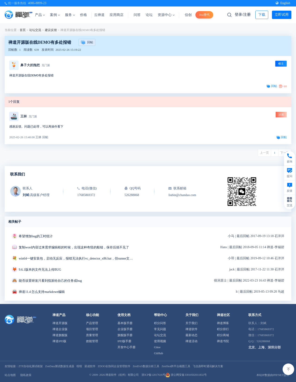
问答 (137, 15)
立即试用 (282, 14)
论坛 (149, 15)
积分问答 (160, 323)
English (283, 3)
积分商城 (223, 335)
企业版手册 (125, 329)
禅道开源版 (60, 323)
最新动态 (191, 335)
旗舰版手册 (125, 335)
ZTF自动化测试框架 (30, 366)
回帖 (87, 43)
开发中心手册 (126, 347)
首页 (23, 30)
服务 (70, 15)
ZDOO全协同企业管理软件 (114, 366)
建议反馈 (51, 30)
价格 (83, 15)
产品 (40, 15)
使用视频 (160, 341)
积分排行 (223, 329)
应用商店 (116, 15)
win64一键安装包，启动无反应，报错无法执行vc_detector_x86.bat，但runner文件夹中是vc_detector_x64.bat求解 (76, 258)
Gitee (157, 347)
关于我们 (191, 323)
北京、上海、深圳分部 (264, 347)
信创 (188, 15)
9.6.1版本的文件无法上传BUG (40, 269)
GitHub (158, 353)
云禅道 (99, 15)
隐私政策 (25, 375)
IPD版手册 (124, 341)
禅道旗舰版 (60, 335)
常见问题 (160, 329)
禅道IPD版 (59, 341)
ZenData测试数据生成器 (59, 366)
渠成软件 (90, 366)
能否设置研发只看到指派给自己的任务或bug (50, 280)
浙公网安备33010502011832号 (186, 374)
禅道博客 (223, 323)
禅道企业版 (60, 329)
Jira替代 (204, 14)
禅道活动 (191, 341)
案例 (55, 15)
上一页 (264, 152)
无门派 (46, 65)
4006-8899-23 (37, 3)
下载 (261, 14)
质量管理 (92, 335)
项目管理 (92, 329)
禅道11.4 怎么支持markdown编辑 (42, 292)
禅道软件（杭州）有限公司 (122, 374)
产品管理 (92, 323)
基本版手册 (125, 323)
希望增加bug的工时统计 (36, 236)
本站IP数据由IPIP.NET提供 (272, 375)
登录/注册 (242, 14)
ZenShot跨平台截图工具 (176, 366)
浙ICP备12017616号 (153, 374)
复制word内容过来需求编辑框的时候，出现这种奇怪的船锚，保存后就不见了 (74, 247)
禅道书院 (223, 341)
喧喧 (79, 366)
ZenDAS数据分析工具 (146, 366)
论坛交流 (35, 30)
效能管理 (92, 341)
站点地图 (10, 375)
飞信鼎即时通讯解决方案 (208, 366)
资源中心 (166, 15)
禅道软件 (191, 329)
